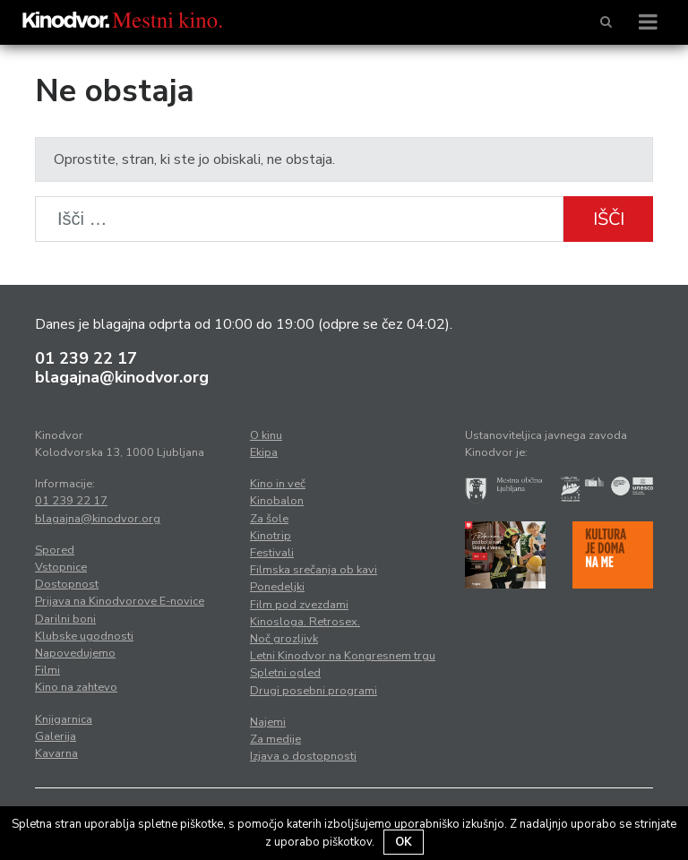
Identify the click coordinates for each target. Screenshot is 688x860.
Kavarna (56, 753)
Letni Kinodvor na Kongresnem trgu (342, 656)
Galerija (55, 736)
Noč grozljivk (284, 639)
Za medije (275, 739)
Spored (54, 550)
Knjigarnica (63, 719)
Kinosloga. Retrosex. (305, 622)
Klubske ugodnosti (84, 636)
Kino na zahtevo (76, 687)
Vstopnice (61, 567)
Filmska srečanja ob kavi (313, 570)
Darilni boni (65, 619)
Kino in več (277, 484)
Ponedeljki (277, 587)
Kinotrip (270, 536)
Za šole (269, 519)
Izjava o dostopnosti (303, 756)
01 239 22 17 (86, 358)
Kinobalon (277, 501)
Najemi (268, 722)
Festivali (272, 553)
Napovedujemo (75, 653)
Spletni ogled (285, 673)
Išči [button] (608, 219)
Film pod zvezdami (299, 605)
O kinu (266, 435)
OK (403, 842)
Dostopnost (67, 584)
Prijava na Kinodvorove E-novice (119, 601)
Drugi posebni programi (313, 691)
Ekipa (264, 452)
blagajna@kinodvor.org (122, 377)
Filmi (47, 670)
